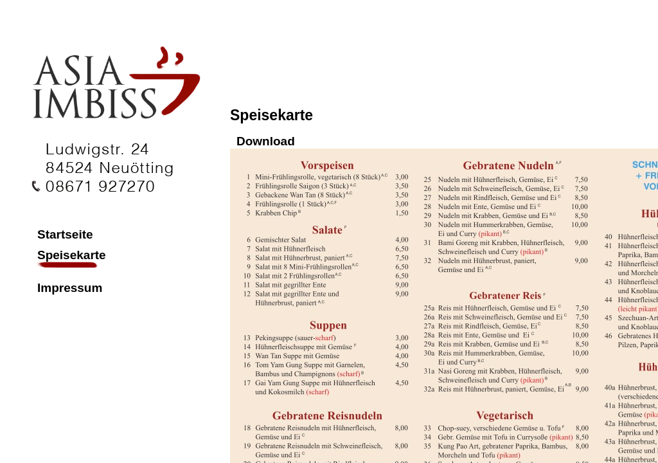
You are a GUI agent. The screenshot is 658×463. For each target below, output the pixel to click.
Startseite (65, 234)
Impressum (69, 288)
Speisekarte (70, 255)
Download (265, 141)
